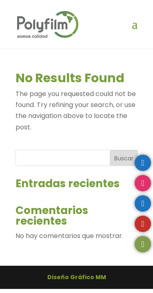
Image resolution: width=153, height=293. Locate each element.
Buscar (123, 158)
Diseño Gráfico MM (76, 277)
